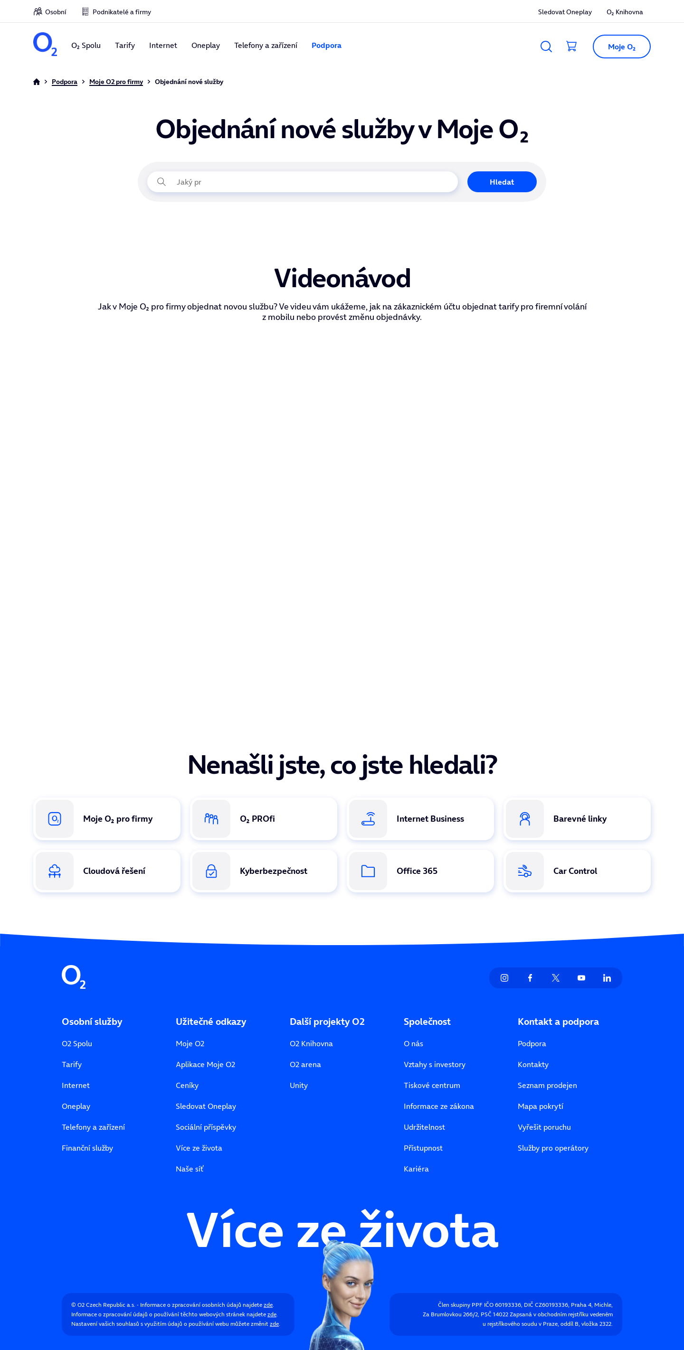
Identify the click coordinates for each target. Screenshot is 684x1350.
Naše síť (189, 1168)
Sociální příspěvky (206, 1127)
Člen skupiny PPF (460, 1305)
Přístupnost (423, 1148)
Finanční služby (87, 1148)
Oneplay (205, 45)
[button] (618, 46)
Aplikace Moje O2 (205, 1064)
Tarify (125, 45)
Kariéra (416, 1168)
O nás (413, 1043)
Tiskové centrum (432, 1085)
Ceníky (187, 1085)
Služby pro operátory (553, 1148)
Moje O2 (190, 1043)
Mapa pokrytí (540, 1106)
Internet (163, 45)
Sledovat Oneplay (565, 12)
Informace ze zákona (439, 1106)
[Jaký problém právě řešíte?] (302, 181)
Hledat (502, 182)
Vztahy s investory (435, 1064)
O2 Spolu (77, 1043)
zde (268, 1305)
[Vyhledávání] (546, 47)
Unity (299, 1085)
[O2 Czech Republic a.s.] (45, 45)
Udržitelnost (424, 1127)
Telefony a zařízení (265, 45)
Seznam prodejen (547, 1085)
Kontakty (533, 1064)
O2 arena (305, 1064)
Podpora (327, 45)
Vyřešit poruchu (544, 1127)
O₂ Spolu (86, 45)
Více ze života (199, 1148)
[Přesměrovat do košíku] (572, 47)
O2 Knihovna (311, 1043)
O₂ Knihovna (625, 12)
